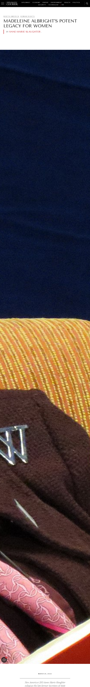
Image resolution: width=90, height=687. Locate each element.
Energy (45, 2)
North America (11, 16)
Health (67, 2)
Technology (53, 5)
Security (42, 5)
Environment (56, 2)
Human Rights (27, 16)
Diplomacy (26, 2)
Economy (36, 2)
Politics (76, 2)
